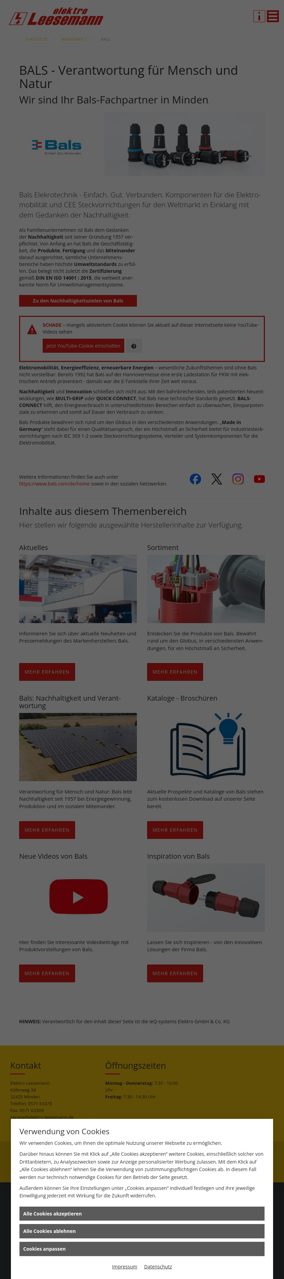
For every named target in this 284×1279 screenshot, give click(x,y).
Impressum (124, 1266)
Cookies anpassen (44, 1249)
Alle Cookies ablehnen (49, 1231)
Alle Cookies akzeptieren (52, 1213)
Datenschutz (158, 1266)
